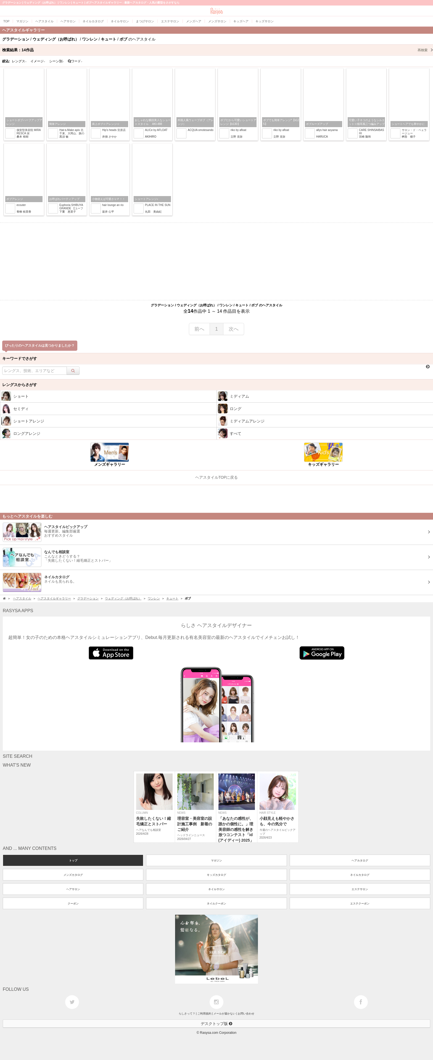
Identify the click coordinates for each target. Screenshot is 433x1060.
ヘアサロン (73, 889)
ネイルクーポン (216, 903)
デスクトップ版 (216, 1023)
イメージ (37, 61)
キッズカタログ (216, 874)
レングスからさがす (19, 384)
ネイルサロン (216, 889)
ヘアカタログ (360, 860)
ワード (75, 61)
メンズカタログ (73, 874)
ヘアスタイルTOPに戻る (216, 477)
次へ (234, 329)
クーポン (73, 903)
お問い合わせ (246, 1013)
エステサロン (360, 889)
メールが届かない (224, 1013)
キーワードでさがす (19, 358)
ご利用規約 (204, 1013)
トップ (73, 860)
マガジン (216, 860)
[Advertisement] (216, 261)
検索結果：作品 (217, 50)
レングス (19, 61)
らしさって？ (187, 1013)
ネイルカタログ (359, 874)
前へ (199, 329)
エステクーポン (359, 903)
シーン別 (56, 61)
